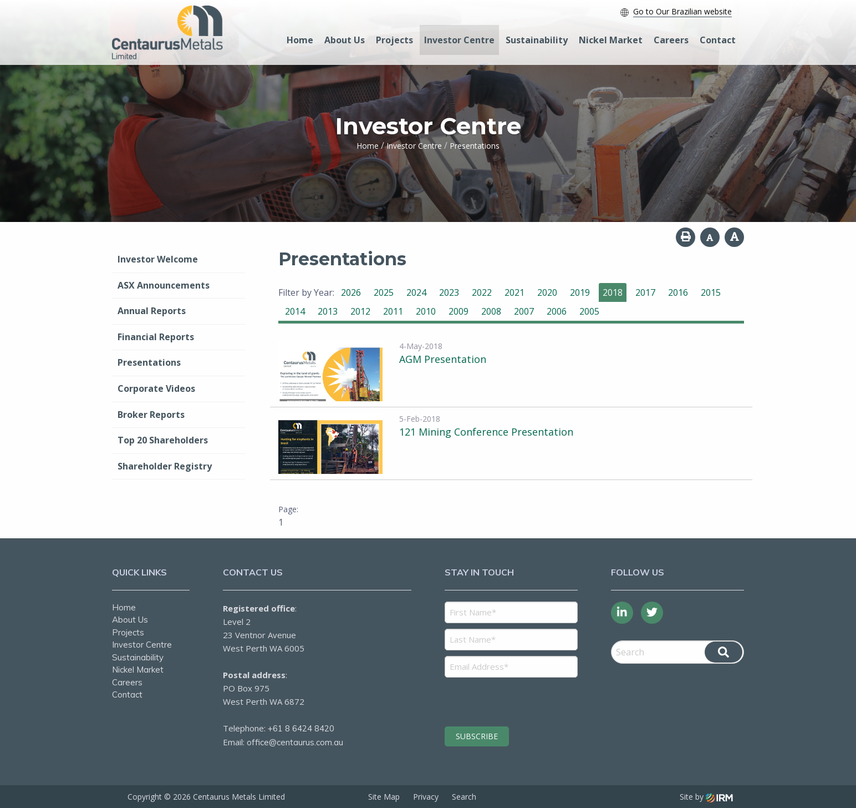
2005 (589, 311)
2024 (416, 292)
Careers (671, 40)
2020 (547, 292)
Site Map (384, 796)
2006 (557, 311)
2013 (328, 311)
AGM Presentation (442, 359)
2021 (514, 292)
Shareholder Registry (165, 466)
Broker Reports (151, 414)
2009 (458, 311)
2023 (449, 292)
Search (464, 796)
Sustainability (537, 40)
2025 (384, 292)
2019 (580, 292)
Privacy (426, 796)
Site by (706, 796)
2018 (613, 292)
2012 (360, 311)
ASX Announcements (164, 285)
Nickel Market (611, 40)
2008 (491, 311)
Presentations (149, 362)
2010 (426, 311)
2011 (393, 311)
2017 (645, 292)
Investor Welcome (158, 259)
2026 (351, 292)
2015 (711, 292)
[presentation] (512, 700)
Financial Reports (156, 337)
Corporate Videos (156, 388)
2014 (295, 311)
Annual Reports (152, 311)
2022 (482, 292)
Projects (394, 40)
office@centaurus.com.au (295, 742)
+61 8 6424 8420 (301, 728)
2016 (678, 292)
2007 (524, 311)
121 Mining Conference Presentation (486, 431)
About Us (344, 40)
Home (300, 40)
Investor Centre (459, 40)
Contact (718, 40)
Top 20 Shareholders (163, 440)
